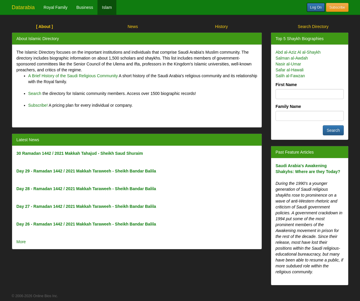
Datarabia (23, 7)
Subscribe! (38, 105)
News (133, 26)
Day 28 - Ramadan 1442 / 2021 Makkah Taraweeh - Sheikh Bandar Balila (86, 188)
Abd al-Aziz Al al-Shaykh (298, 52)
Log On (316, 7)
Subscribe (337, 7)
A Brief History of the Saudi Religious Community (73, 75)
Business (84, 7)
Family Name (288, 106)
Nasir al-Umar (288, 64)
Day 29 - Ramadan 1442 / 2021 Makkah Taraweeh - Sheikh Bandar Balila (86, 171)
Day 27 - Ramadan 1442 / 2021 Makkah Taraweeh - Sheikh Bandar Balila (86, 206)
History (221, 26)
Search (34, 93)
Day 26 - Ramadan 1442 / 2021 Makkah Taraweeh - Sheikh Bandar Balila (86, 224)
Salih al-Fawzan (290, 75)
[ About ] (44, 26)
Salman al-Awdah (292, 58)
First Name (286, 84)
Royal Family (56, 7)
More (21, 241)
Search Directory (313, 26)
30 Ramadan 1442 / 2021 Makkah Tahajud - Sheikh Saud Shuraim (80, 153)
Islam (107, 7)
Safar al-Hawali (290, 70)
